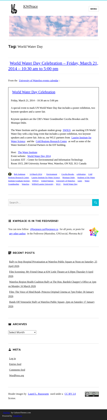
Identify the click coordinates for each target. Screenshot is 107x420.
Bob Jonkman (19, 174)
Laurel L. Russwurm (38, 394)
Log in (12, 358)
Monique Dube (68, 177)
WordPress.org (16, 375)
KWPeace (30, 6)
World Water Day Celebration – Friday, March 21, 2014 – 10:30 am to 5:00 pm (53, 66)
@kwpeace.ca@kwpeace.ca (44, 229)
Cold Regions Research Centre (51, 141)
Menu (93, 8)
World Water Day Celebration (33, 92)
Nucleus (6, 412)
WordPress (17, 416)
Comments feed (17, 369)
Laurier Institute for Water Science (46, 177)
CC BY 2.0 (71, 393)
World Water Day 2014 (39, 156)
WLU (58, 184)
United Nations (47, 181)
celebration (81, 174)
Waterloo (25, 184)
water (80, 181)
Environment (51, 174)
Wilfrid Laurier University (42, 184)
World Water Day (70, 184)
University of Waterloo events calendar (38, 80)
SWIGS (67, 130)
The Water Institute (27, 152)
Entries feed (15, 364)
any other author (17, 233)
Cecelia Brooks (67, 174)
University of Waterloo (65, 181)
